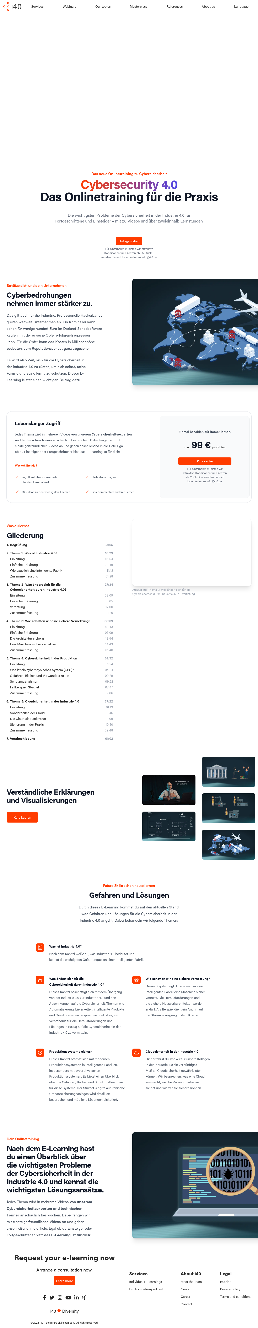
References (175, 6)
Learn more (64, 1280)
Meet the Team (191, 1281)
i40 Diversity (64, 1311)
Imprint (225, 1281)
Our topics (103, 6)
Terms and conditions (235, 1296)
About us (208, 6)
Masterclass (138, 6)
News (185, 1289)
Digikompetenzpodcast (146, 1289)
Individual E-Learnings (145, 1281)
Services (37, 6)
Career (185, 1296)
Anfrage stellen (129, 241)
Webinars (69, 6)
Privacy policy (230, 1289)
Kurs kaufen (205, 461)
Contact (186, 1304)
